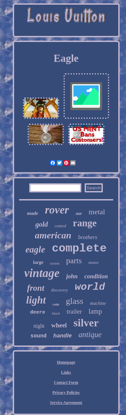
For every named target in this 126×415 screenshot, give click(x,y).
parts (74, 260)
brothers (87, 237)
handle (62, 335)
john (72, 276)
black (56, 313)
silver (86, 323)
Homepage (66, 362)
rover (57, 210)
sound (39, 336)
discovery (59, 289)
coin (55, 304)
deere (37, 312)
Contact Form (66, 382)
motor (93, 262)
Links (66, 372)
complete (79, 248)
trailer (74, 311)
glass (74, 301)
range (85, 223)
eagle (35, 249)
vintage (41, 273)
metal (97, 212)
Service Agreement (66, 402)
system (54, 263)
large (38, 262)
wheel (59, 325)
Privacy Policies (66, 392)
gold (41, 224)
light (36, 300)
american (53, 235)
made (32, 213)
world (90, 287)
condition (96, 276)
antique (89, 334)
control (60, 226)
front (35, 287)
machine (98, 303)
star (79, 213)
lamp (95, 311)
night (39, 326)
